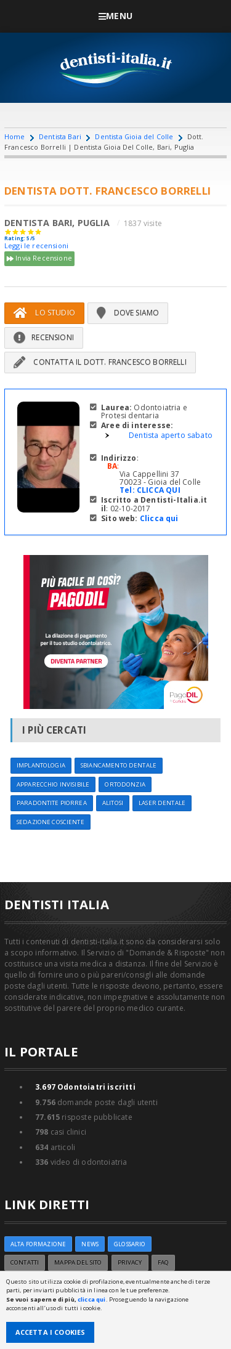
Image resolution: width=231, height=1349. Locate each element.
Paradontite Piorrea (52, 803)
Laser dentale (162, 803)
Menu (115, 16)
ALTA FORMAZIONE (38, 1244)
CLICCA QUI (158, 490)
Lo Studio (44, 312)
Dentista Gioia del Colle (134, 136)
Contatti (24, 1262)
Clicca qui (159, 518)
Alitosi (112, 803)
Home (14, 136)
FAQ (163, 1262)
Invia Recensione (39, 258)
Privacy (130, 1262)
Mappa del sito (78, 1262)
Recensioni (44, 337)
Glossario (129, 1244)
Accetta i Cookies (50, 1332)
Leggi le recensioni (36, 245)
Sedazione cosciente (50, 822)
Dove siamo (128, 312)
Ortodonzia (125, 784)
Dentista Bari (60, 136)
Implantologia (41, 765)
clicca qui (91, 1299)
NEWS (90, 1244)
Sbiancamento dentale (118, 765)
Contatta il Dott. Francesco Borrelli (100, 362)
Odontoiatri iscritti (85, 1087)
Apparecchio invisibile (53, 784)
